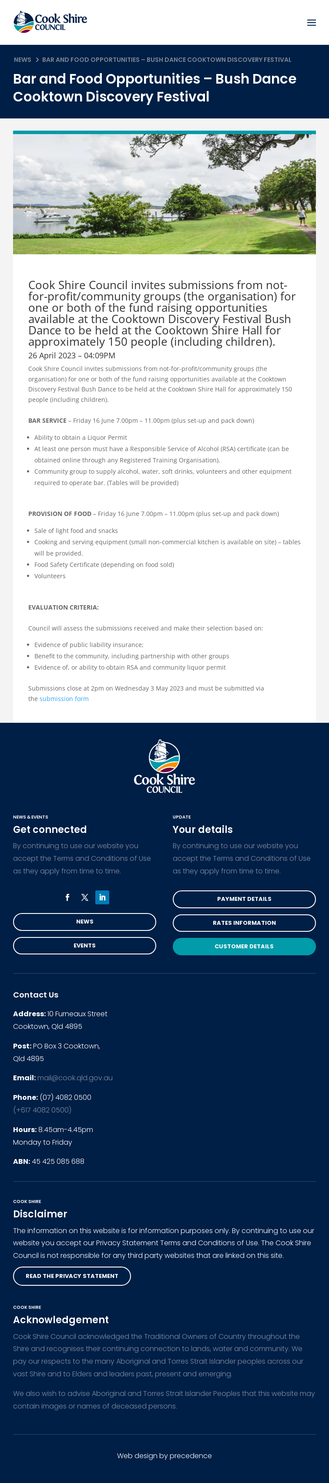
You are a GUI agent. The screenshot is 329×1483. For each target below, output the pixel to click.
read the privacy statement (72, 1276)
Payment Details (244, 899)
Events (85, 945)
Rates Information (244, 923)
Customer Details (244, 946)
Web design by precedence (164, 1456)
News (22, 59)
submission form (64, 698)
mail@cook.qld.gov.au (75, 1078)
